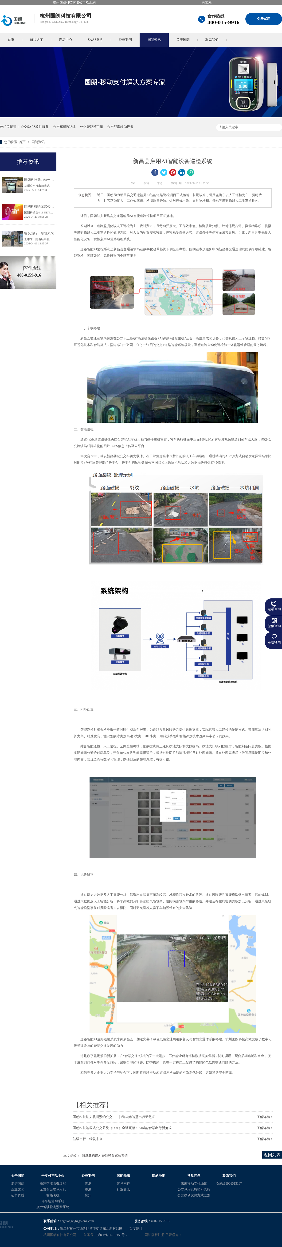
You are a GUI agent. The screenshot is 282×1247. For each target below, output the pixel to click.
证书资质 (17, 1195)
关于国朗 (183, 40)
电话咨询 (274, 609)
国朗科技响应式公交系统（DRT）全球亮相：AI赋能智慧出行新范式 (122, 1128)
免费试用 (263, 19)
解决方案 (36, 40)
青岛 (88, 1183)
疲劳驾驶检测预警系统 (52, 1207)
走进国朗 (17, 1183)
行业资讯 (123, 1189)
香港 (88, 1189)
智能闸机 (52, 1195)
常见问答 (123, 1183)
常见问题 (193, 1176)
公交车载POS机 (64, 127)
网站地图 (158, 1176)
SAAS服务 (95, 40)
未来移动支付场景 (194, 1183)
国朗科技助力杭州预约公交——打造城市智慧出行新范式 (114, 1117)
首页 (23, 142)
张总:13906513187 (229, 1183)
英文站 (207, 2)
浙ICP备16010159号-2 (112, 1235)
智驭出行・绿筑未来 (87, 1139)
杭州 (88, 1195)
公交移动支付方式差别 (193, 1195)
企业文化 (17, 1189)
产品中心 (65, 40)
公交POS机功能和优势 (194, 1189)
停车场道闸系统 (52, 1201)
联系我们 (212, 40)
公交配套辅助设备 (120, 127)
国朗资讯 (154, 40)
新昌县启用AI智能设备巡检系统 (105, 1156)
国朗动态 (123, 1176)
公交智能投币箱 (91, 127)
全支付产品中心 (52, 1176)
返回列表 (272, 1154)
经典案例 (125, 40)
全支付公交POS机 (53, 1189)
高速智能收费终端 (53, 1183)
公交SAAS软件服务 (35, 127)
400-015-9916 (223, 22)
